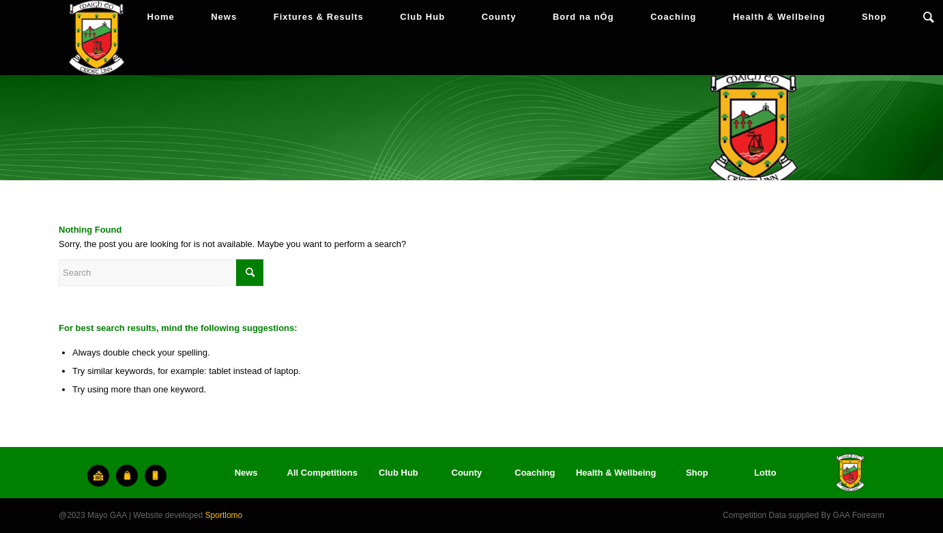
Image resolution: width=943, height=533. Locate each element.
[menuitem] (161, 17)
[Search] (928, 17)
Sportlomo (224, 515)
